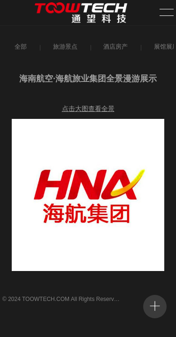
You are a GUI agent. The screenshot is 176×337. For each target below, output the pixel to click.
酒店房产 (114, 46)
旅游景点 (64, 46)
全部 (20, 46)
